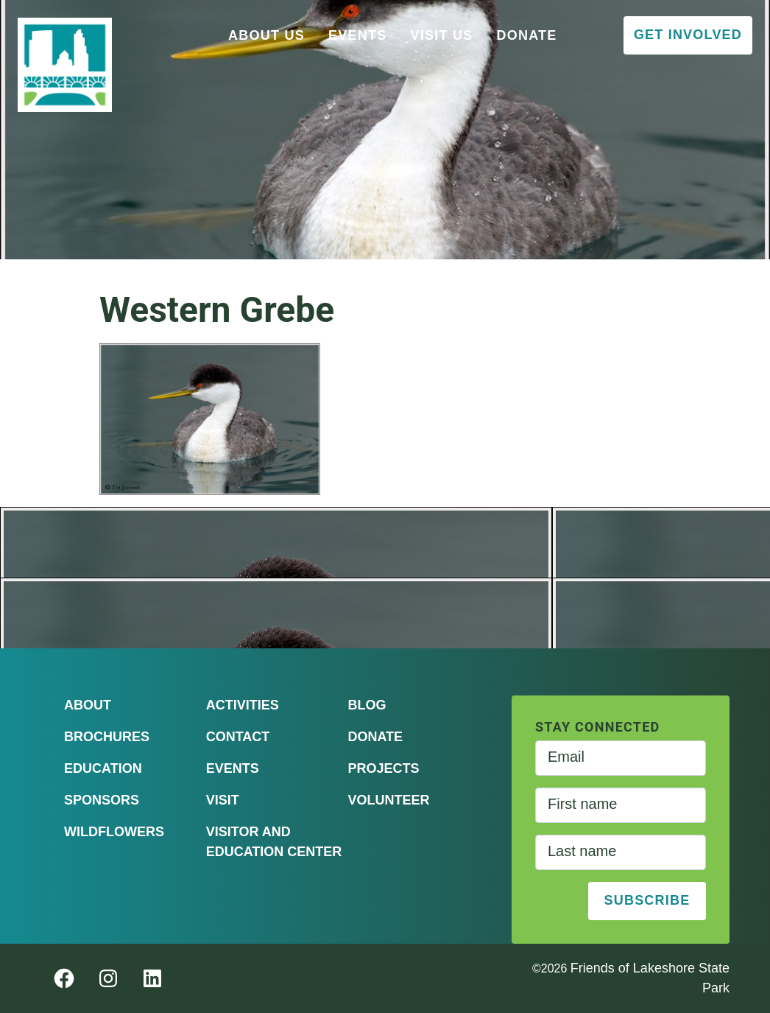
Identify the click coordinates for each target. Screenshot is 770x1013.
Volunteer (388, 800)
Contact (238, 736)
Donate (526, 35)
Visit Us (441, 35)
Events (357, 35)
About (87, 705)
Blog (366, 705)
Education (103, 768)
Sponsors (101, 800)
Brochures (106, 736)
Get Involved (688, 34)
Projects (383, 768)
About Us (266, 35)
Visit (222, 800)
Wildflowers (114, 831)
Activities (242, 705)
